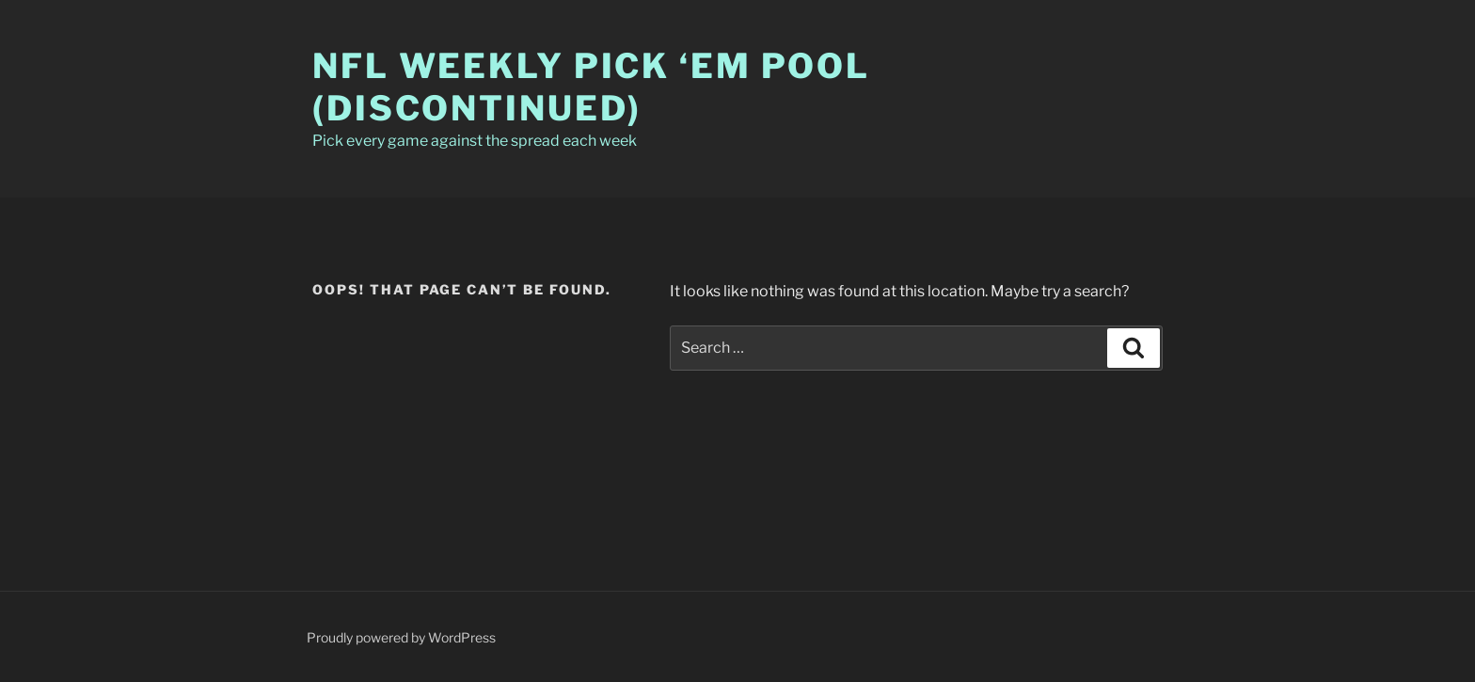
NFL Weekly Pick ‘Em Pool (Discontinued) (591, 87)
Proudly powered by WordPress (401, 637)
